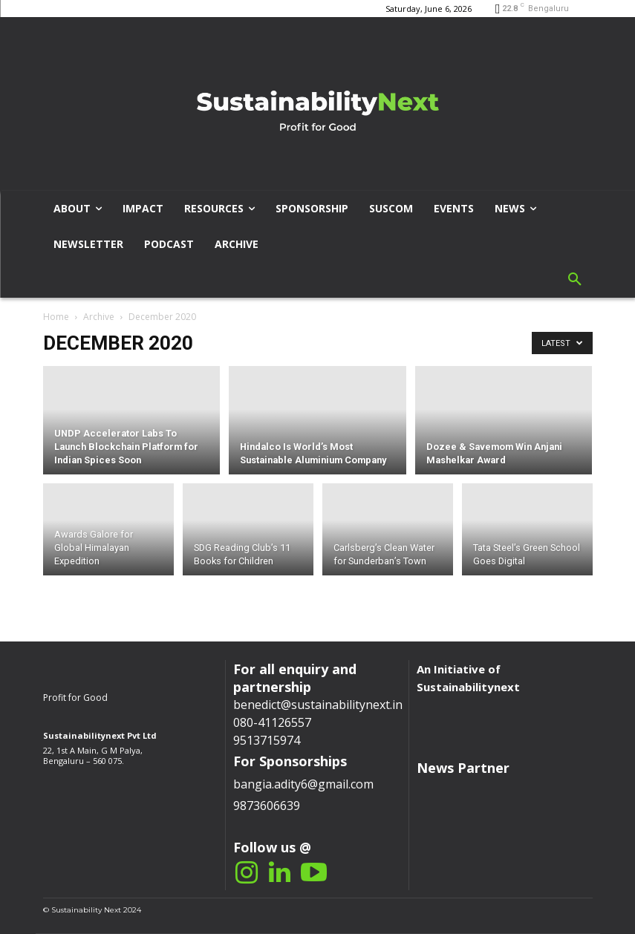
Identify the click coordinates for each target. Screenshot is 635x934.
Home (56, 316)
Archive (98, 316)
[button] (575, 280)
